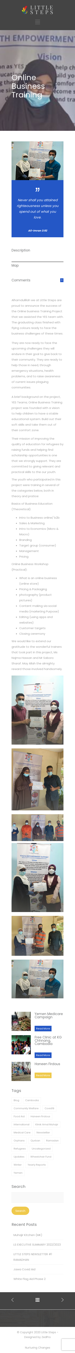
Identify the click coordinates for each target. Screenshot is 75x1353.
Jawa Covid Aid (24, 1269)
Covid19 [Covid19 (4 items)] (49, 1108)
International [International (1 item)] (21, 1124)
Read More (43, 1028)
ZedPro (46, 1337)
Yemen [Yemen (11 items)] (18, 1173)
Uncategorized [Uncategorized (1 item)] (41, 1148)
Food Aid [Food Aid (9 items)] (19, 1116)
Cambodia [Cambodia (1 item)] (32, 1100)
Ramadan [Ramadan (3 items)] (52, 1140)
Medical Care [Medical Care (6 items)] (22, 1132)
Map (15, 265)
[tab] (37, 254)
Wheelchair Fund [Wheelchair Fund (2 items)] (40, 1157)
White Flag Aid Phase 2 (29, 1279)
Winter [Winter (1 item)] (18, 1165)
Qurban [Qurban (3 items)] (35, 1140)
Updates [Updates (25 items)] (19, 1157)
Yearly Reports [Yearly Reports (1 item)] (37, 1165)
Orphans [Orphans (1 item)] (19, 1140)
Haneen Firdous (47, 1064)
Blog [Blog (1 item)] (16, 1100)
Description (21, 250)
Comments (21, 280)
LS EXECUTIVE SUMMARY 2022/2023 (37, 1245)
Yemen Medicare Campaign (49, 1015)
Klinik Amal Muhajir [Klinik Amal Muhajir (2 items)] (46, 1124)
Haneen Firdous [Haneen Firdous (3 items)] (40, 1116)
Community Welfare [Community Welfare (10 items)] (26, 1108)
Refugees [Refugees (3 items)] (20, 1148)
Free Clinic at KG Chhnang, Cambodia (48, 1040)
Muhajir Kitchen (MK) (27, 1235)
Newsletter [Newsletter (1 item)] (43, 1132)
